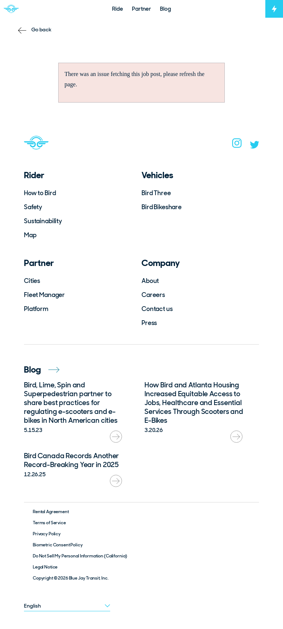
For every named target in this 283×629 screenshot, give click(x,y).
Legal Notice (45, 567)
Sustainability (43, 221)
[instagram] (237, 145)
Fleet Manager (44, 295)
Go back (41, 29)
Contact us (157, 309)
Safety (33, 207)
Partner (39, 263)
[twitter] (254, 146)
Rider (34, 175)
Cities (32, 281)
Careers (153, 295)
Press (149, 323)
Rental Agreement (51, 512)
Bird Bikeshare (162, 207)
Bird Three (156, 193)
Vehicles (157, 175)
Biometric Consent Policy (58, 545)
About (150, 281)
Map (30, 235)
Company (161, 263)
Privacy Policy (47, 534)
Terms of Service (49, 523)
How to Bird (40, 193)
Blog (41, 369)
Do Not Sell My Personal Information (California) (80, 556)
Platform (36, 309)
